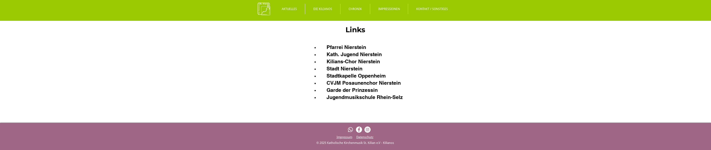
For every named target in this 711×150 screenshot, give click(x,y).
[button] (322, 9)
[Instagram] (367, 130)
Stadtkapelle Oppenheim (356, 76)
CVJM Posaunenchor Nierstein (364, 83)
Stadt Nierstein (344, 69)
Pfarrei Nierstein (346, 47)
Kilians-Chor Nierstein (353, 61)
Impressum (344, 137)
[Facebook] (359, 130)
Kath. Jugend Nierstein (354, 54)
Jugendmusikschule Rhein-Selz (365, 97)
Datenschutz (364, 137)
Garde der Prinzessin (352, 90)
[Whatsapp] (350, 130)
